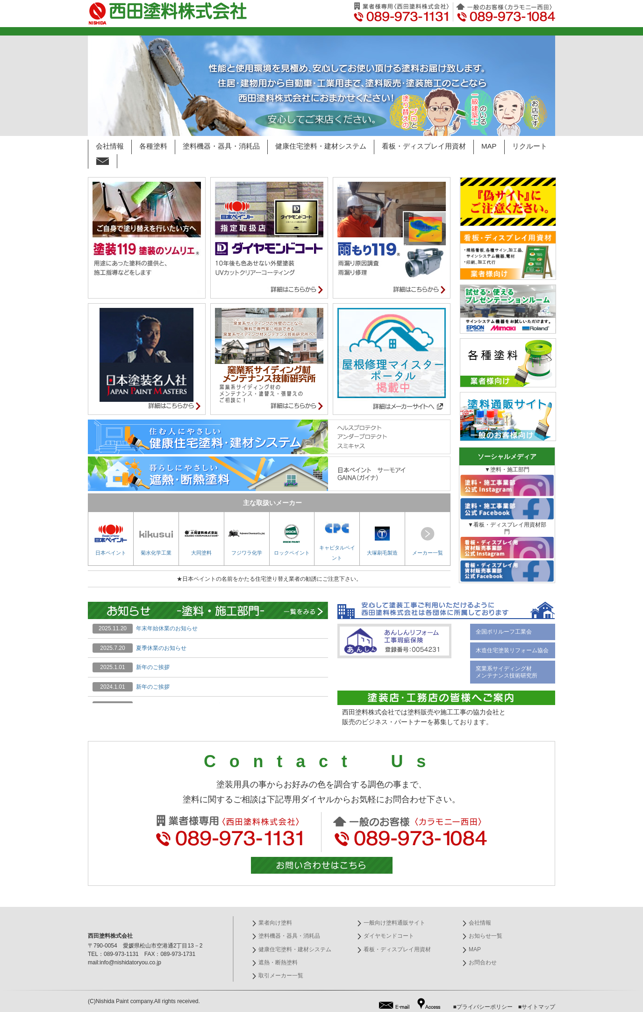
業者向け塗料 (275, 922)
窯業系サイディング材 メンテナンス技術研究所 (506, 671)
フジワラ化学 (247, 540)
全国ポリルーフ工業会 (504, 631)
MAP (489, 146)
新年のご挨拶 (153, 667)
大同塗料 (201, 540)
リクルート (529, 146)
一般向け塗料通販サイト (394, 922)
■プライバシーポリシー (483, 1007)
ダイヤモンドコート (389, 936)
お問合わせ (483, 962)
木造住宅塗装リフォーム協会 (512, 650)
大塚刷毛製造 (382, 540)
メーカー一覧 (427, 540)
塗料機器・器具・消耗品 (221, 146)
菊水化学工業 (156, 540)
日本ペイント (111, 540)
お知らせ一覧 (485, 936)
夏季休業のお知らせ (161, 648)
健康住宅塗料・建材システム (320, 146)
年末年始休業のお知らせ (167, 628)
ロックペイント (291, 540)
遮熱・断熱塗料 (278, 962)
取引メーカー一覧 (280, 975)
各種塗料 (153, 146)
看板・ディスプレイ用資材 (424, 146)
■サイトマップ (536, 1007)
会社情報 (110, 146)
